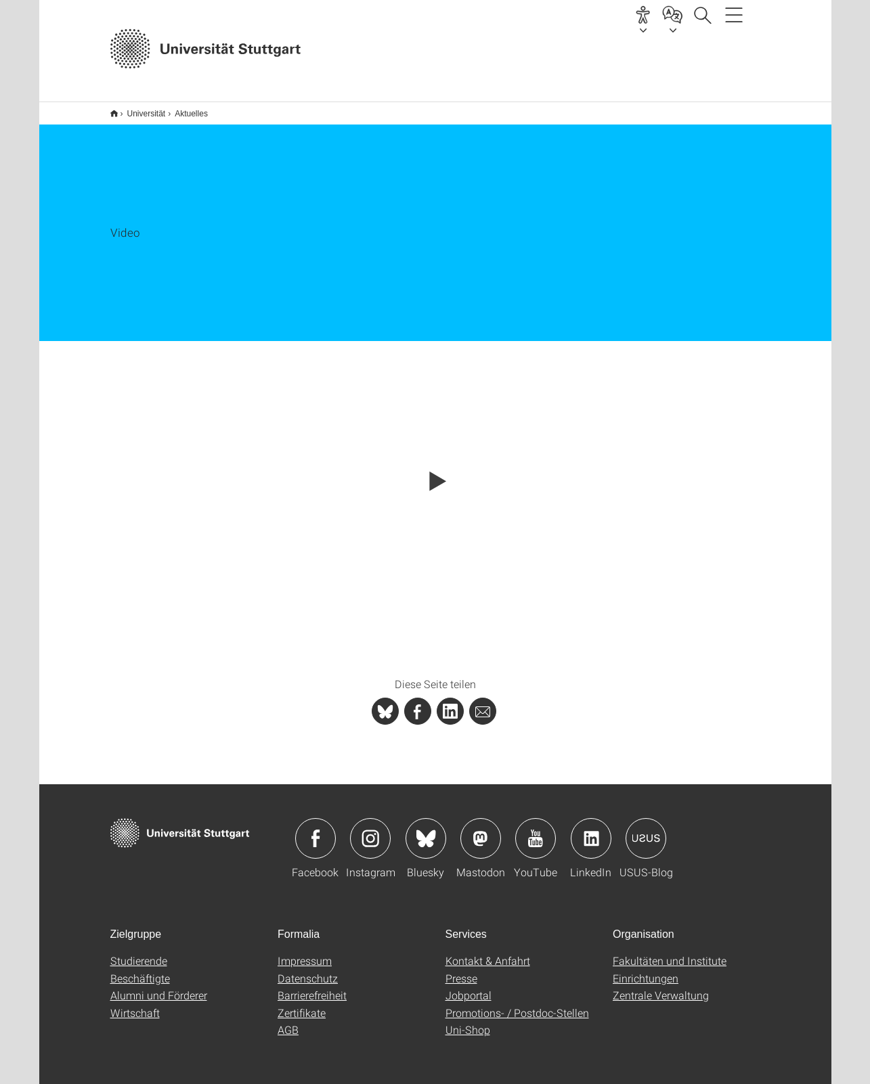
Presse (461, 969)
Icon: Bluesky (426, 829)
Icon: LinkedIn (591, 829)
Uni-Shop (467, 1021)
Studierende (138, 952)
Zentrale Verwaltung (661, 986)
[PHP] (417, 702)
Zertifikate (302, 1004)
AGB (288, 1021)
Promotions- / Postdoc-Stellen (517, 1004)
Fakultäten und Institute (669, 952)
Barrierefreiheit (312, 986)
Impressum (305, 952)
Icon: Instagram (370, 829)
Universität (139, 109)
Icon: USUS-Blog (646, 829)
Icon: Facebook (315, 829)
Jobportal (468, 986)
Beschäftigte (140, 969)
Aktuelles (183, 109)
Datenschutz (308, 969)
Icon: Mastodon (480, 829)
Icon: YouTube (535, 829)
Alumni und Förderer (158, 986)
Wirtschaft (135, 1004)
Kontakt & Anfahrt (487, 952)
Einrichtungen (645, 969)
